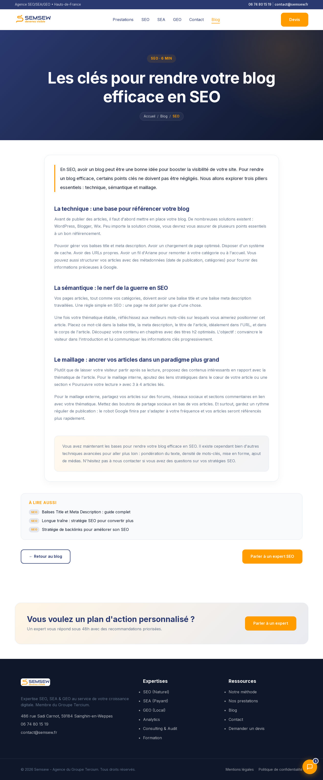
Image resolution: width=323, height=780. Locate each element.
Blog (216, 19)
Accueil (149, 116)
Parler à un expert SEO (272, 556)
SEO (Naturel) (156, 691)
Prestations (123, 19)
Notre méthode (243, 691)
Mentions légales (240, 769)
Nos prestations (243, 700)
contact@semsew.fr (291, 4)
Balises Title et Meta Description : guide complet (80, 512)
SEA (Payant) (155, 700)
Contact (196, 19)
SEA (161, 19)
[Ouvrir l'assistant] (309, 766)
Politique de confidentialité (280, 769)
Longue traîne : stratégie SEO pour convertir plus (81, 521)
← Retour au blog (45, 556)
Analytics (151, 719)
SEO (145, 19)
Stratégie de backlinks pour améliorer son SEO (79, 529)
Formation (152, 737)
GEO (177, 19)
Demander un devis (247, 728)
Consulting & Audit (160, 728)
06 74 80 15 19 (259, 4)
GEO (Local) (154, 710)
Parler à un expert (270, 623)
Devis (294, 19)
